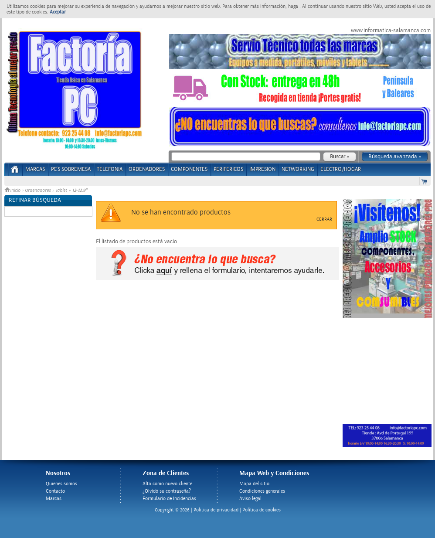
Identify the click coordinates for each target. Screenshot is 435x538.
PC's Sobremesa (71, 169)
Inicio (13, 190)
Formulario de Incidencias (169, 498)
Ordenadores (38, 190)
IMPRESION (262, 169)
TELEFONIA (109, 169)
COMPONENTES (189, 169)
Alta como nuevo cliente (167, 484)
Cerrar (324, 219)
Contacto (55, 491)
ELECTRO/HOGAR (340, 169)
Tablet (61, 190)
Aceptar (58, 12)
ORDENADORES (147, 169)
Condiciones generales (262, 491)
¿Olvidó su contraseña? (167, 491)
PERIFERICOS (228, 169)
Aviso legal (250, 498)
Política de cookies (261, 510)
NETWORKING (298, 169)
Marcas (35, 169)
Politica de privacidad (216, 510)
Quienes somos (61, 484)
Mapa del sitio (254, 484)
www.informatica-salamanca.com (391, 30)
